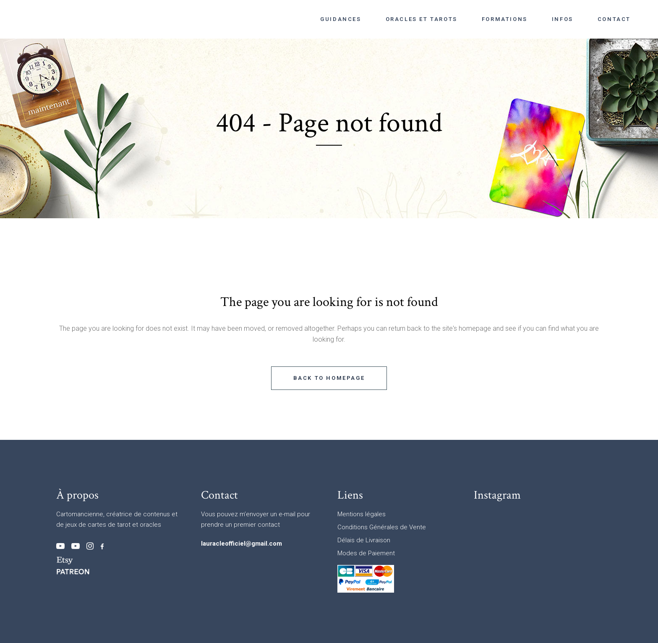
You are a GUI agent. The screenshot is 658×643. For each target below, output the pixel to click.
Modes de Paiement (366, 553)
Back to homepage (329, 378)
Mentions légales (361, 514)
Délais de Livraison (363, 540)
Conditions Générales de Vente (381, 527)
